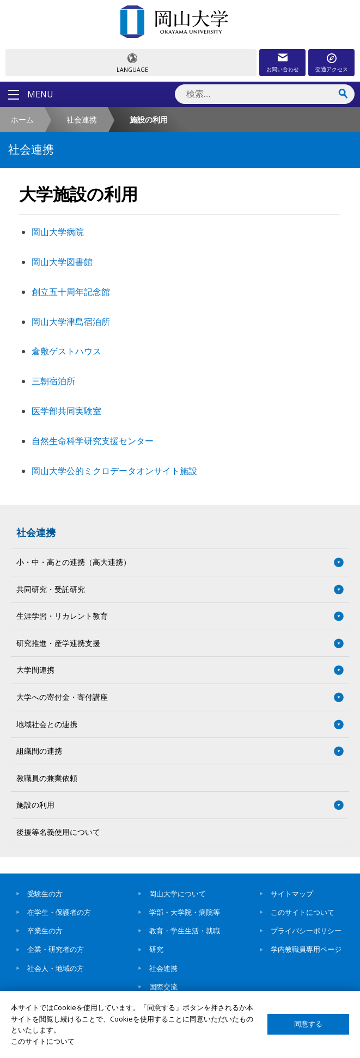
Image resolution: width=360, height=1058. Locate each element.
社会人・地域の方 (55, 968)
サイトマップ (292, 894)
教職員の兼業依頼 (46, 778)
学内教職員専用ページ (306, 949)
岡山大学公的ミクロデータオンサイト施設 (114, 471)
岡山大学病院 (58, 232)
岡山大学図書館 (62, 262)
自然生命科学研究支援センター (93, 441)
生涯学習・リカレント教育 (62, 616)
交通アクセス (331, 69)
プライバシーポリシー (306, 931)
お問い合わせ (282, 69)
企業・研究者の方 (55, 949)
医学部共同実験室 (66, 411)
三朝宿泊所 (53, 381)
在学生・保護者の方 (59, 912)
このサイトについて (302, 912)
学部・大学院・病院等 (184, 912)
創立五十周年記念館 (71, 292)
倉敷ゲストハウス (66, 351)
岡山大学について (177, 894)
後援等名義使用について (58, 832)
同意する (308, 1024)
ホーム (22, 119)
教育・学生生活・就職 (184, 931)
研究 (156, 949)
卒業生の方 (45, 931)
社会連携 (81, 119)
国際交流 (163, 987)
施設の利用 (35, 804)
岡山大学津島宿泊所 (71, 322)
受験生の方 (45, 894)
